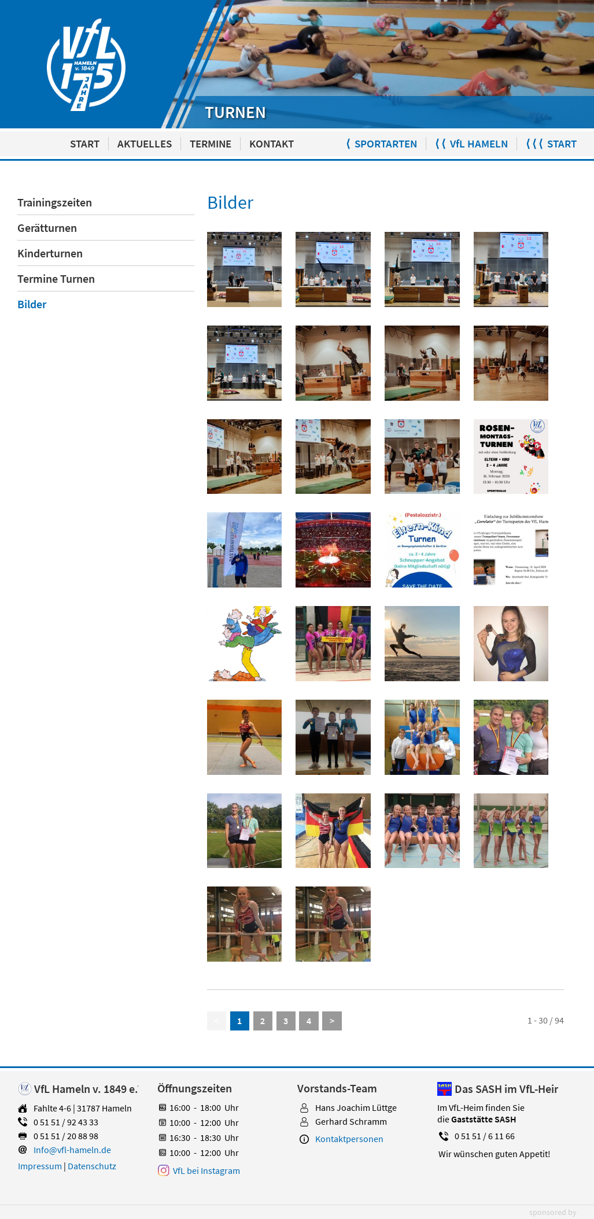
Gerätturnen (47, 227)
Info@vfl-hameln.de (72, 1149)
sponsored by (553, 1212)
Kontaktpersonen (349, 1138)
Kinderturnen (50, 253)
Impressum (40, 1166)
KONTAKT (271, 143)
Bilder (31, 304)
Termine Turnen (56, 278)
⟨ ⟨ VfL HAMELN (471, 143)
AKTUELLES (144, 143)
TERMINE (210, 143)
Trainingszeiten (54, 202)
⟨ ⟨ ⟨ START (551, 143)
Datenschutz (92, 1166)
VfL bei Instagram (206, 1170)
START (84, 143)
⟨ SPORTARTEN (381, 143)
